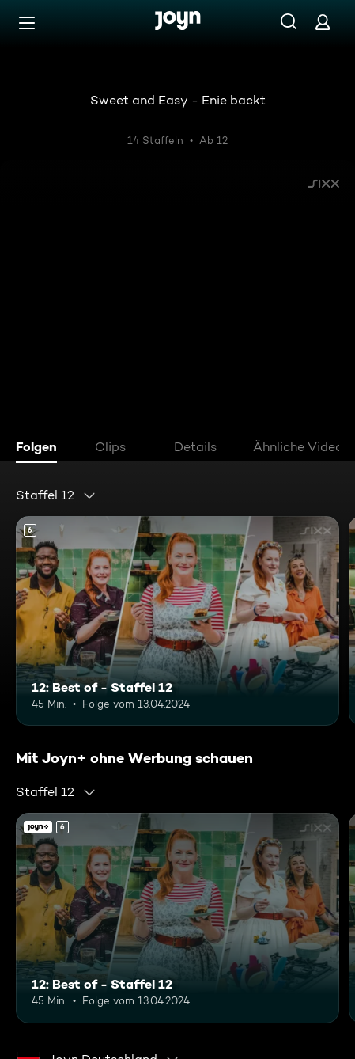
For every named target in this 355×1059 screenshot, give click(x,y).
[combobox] (56, 495)
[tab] (40, 449)
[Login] (323, 22)
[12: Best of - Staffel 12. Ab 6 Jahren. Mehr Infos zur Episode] (177, 621)
